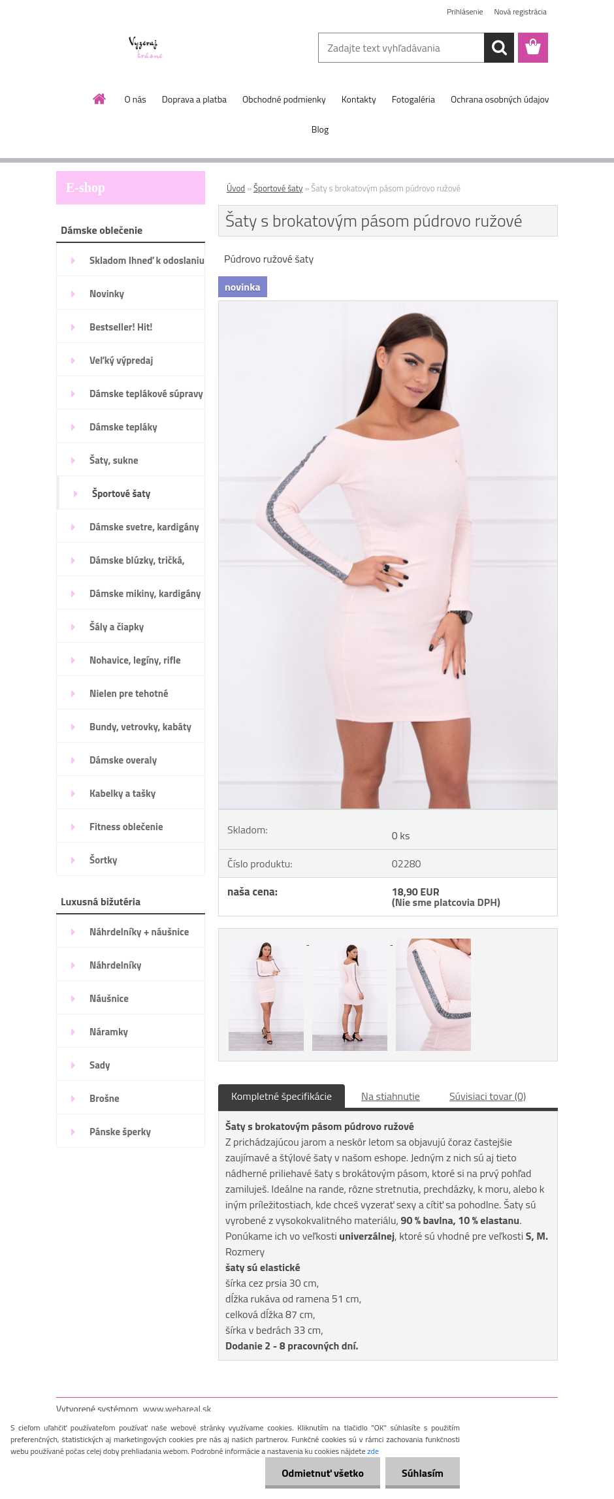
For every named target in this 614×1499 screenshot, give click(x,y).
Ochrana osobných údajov (500, 99)
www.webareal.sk (177, 1408)
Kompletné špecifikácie (281, 1096)
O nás (135, 99)
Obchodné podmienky (284, 99)
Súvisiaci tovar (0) (487, 1096)
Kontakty (359, 99)
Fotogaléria (413, 99)
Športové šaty (278, 188)
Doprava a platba (194, 99)
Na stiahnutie (390, 1096)
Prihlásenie (465, 11)
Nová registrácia (520, 11)
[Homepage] (100, 99)
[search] (499, 48)
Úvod (236, 188)
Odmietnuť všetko (323, 1473)
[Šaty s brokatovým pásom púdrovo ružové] (388, 306)
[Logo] (146, 48)
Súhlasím (423, 1473)
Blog (320, 129)
